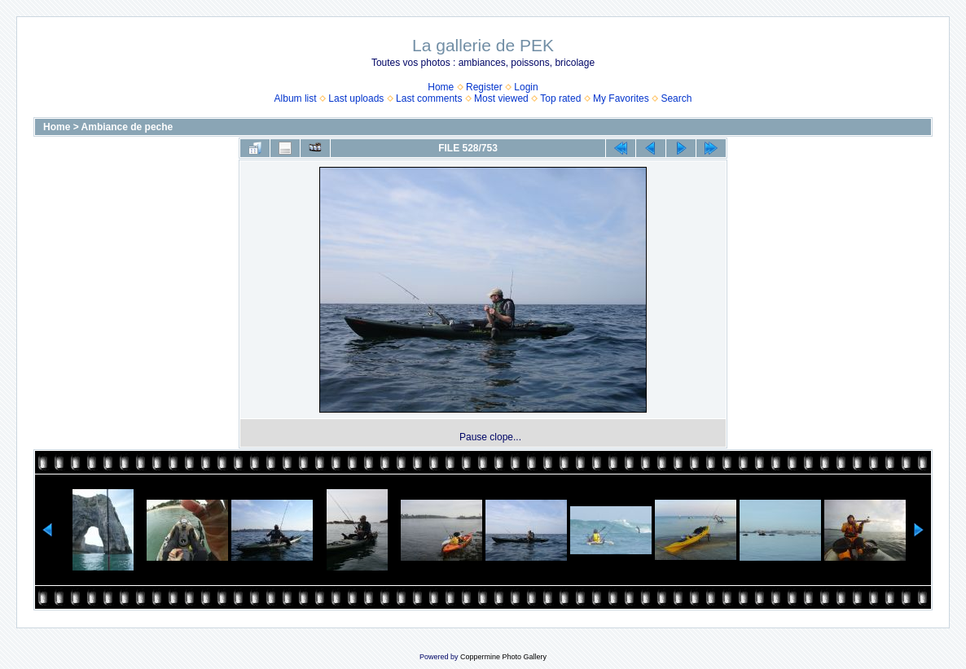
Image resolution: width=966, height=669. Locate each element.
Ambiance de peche (127, 127)
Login (526, 87)
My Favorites (621, 98)
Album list (295, 98)
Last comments (429, 98)
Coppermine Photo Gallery (503, 657)
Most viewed (501, 98)
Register (484, 87)
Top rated (560, 98)
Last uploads (356, 98)
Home (441, 87)
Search (676, 98)
